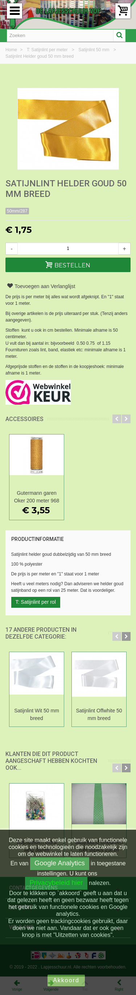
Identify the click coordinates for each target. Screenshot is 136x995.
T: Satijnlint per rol (36, 602)
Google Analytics (59, 863)
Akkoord (66, 980)
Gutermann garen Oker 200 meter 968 (36, 496)
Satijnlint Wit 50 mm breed (36, 714)
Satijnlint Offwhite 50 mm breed (99, 714)
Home (11, 49)
